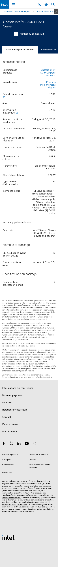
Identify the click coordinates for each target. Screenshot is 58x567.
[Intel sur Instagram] (34, 444)
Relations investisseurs (14, 409)
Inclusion (7, 402)
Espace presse (10, 424)
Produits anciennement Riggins (48, 84)
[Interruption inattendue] (17, 112)
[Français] (46, 4)
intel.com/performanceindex (15, 495)
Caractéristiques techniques (20, 49)
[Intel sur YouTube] (26, 444)
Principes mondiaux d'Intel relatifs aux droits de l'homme (26, 503)
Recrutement (9, 431)
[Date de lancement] (4, 97)
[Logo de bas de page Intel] (8, 537)
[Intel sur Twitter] (11, 444)
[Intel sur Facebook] (3, 444)
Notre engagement (12, 395)
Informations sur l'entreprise (17, 388)
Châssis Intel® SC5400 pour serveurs (48, 72)
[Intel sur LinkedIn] (19, 444)
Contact (6, 417)
